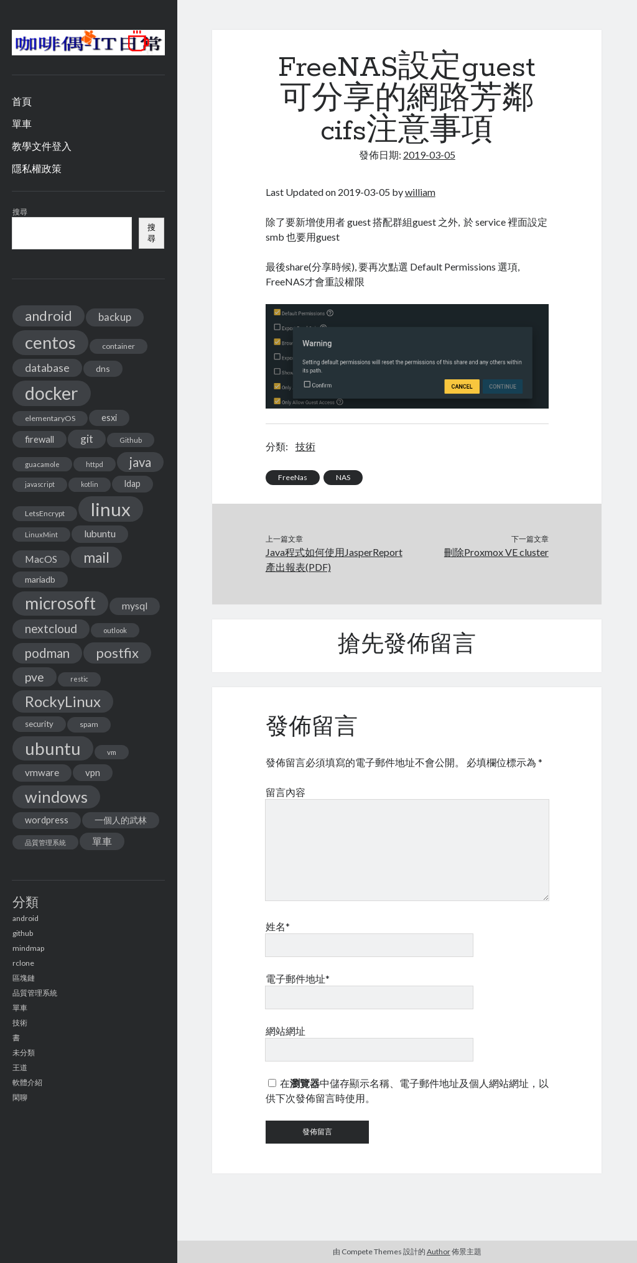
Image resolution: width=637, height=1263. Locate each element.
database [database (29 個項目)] (47, 367)
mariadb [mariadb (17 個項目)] (40, 579)
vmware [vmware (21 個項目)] (42, 772)
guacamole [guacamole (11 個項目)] (42, 464)
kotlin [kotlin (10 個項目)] (89, 484)
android (25, 918)
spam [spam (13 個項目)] (89, 724)
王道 (19, 1067)
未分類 (23, 1052)
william (420, 192)
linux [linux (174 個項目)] (111, 509)
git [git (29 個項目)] (86, 438)
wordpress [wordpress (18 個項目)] (46, 820)
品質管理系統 (34, 992)
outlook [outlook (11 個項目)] (115, 630)
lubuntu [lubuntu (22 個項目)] (100, 533)
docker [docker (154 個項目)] (51, 393)
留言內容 (285, 792)
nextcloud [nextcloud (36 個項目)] (51, 628)
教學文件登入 (42, 146)
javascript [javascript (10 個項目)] (40, 484)
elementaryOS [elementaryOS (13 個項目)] (50, 418)
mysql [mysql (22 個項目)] (134, 605)
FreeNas (292, 477)
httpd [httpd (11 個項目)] (94, 464)
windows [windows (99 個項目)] (56, 796)
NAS (343, 477)
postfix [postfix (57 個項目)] (117, 652)
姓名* (278, 926)
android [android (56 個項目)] (48, 315)
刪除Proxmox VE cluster (496, 552)
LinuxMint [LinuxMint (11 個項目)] (41, 534)
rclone (23, 963)
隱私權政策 (37, 168)
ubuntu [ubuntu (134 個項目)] (53, 748)
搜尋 (19, 211)
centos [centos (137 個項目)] (50, 342)
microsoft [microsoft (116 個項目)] (60, 603)
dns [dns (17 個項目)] (103, 368)
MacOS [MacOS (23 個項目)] (41, 559)
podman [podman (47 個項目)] (47, 652)
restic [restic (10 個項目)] (79, 679)
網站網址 (285, 1031)
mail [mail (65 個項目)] (96, 557)
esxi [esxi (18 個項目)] (109, 417)
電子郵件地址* (298, 978)
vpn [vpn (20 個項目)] (92, 772)
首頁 (22, 101)
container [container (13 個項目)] (118, 346)
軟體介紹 (27, 1082)
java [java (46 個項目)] (140, 462)
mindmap (28, 948)
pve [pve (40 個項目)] (34, 677)
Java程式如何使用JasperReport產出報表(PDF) (334, 559)
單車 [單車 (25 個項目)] (102, 841)
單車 (22, 123)
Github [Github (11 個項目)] (130, 440)
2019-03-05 (429, 154)
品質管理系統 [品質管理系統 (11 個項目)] (45, 842)
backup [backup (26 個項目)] (114, 316)
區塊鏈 (23, 978)
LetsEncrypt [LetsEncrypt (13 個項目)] (45, 513)
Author (438, 1251)
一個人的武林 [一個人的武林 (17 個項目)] (121, 820)
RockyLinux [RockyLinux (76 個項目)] (63, 701)
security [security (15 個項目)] (39, 724)
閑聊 (19, 1097)
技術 (19, 1022)
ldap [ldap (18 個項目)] (132, 483)
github (22, 933)
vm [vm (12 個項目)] (111, 752)
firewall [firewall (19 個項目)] (39, 439)
